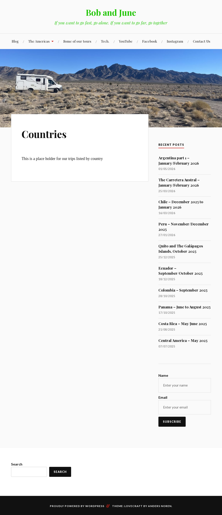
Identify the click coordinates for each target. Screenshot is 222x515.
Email (162, 397)
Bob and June (111, 12)
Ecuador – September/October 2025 (180, 271)
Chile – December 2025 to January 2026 (180, 204)
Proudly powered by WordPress (77, 506)
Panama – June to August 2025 (184, 306)
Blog (15, 41)
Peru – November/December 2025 (183, 226)
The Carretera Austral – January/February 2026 (179, 182)
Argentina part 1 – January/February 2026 (178, 160)
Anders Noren (159, 506)
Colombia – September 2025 (182, 290)
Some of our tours (77, 41)
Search (16, 464)
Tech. (105, 41)
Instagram (175, 41)
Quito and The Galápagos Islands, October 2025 (180, 248)
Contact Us (201, 41)
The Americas (39, 41)
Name (163, 375)
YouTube (125, 41)
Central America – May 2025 (182, 340)
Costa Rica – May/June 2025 (182, 323)
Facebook (149, 41)
